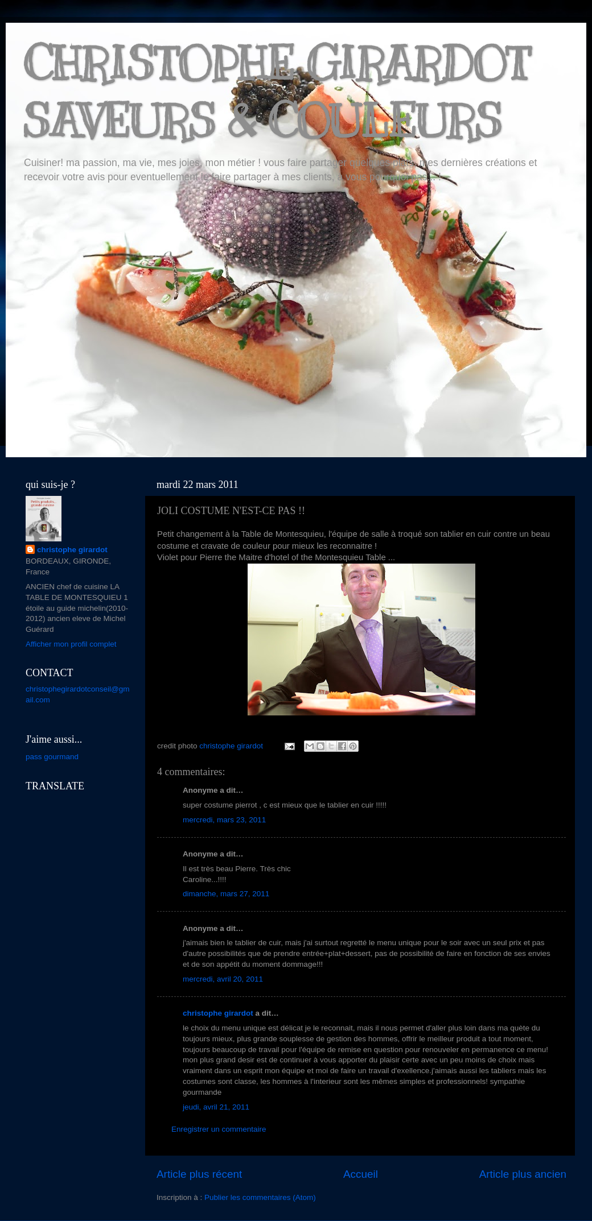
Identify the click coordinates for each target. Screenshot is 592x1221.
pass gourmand (52, 756)
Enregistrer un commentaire (218, 1129)
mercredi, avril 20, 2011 (223, 979)
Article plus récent (199, 1174)
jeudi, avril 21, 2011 (216, 1107)
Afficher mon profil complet (71, 644)
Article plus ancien (522, 1174)
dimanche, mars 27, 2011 (226, 893)
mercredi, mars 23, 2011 (224, 820)
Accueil (360, 1174)
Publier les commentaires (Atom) (260, 1197)
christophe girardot (218, 1013)
